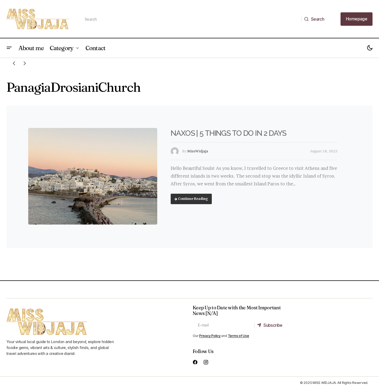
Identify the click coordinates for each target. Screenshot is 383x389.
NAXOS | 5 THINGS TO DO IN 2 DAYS (228, 133)
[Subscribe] (271, 325)
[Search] (316, 19)
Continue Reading (191, 199)
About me (31, 48)
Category (61, 48)
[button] (9, 48)
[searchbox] (191, 19)
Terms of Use (238, 336)
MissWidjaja (197, 151)
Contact (95, 48)
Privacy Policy (210, 336)
